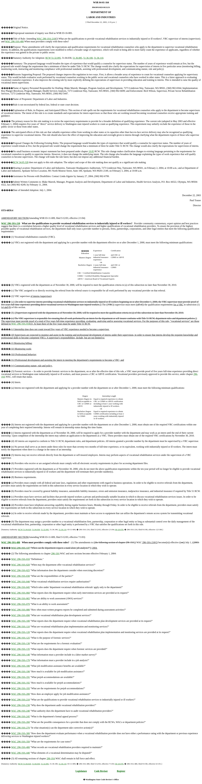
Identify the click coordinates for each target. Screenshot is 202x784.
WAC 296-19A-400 (20, 747)
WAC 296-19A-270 (20, 727)
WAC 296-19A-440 (20, 753)
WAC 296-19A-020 (20, 564)
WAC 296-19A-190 (20, 671)
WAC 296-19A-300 (20, 733)
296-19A (55, 553)
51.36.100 (88, 58)
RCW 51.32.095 (53, 58)
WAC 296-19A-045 (20, 587)
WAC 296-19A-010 (20, 324)
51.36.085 (77, 58)
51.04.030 (36, 529)
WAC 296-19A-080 (20, 609)
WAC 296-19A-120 (20, 632)
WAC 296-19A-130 (20, 643)
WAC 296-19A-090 (20, 615)
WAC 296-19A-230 (20, 705)
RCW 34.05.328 (20, 162)
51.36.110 (98, 58)
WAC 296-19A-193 (20, 688)
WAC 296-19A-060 (20, 593)
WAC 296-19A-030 (20, 576)
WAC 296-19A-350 (20, 741)
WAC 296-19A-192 (20, 683)
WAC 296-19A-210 (46, 38)
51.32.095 (45, 529)
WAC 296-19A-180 (20, 666)
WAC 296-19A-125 (20, 638)
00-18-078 (119, 529)
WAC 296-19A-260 (20, 722)
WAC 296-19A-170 (20, 660)
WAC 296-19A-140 (20, 654)
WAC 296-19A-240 (20, 711)
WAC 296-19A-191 (20, 677)
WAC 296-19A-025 (20, 570)
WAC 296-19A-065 (20, 598)
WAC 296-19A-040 (20, 581)
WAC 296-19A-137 (20, 548)
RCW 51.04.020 (24, 529)
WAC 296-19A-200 (20, 694)
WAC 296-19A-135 (20, 649)
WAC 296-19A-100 (20, 621)
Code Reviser (101, 771)
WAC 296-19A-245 (20, 716)
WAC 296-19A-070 (20, 604)
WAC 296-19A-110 (20, 626)
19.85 (91, 151)
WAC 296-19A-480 (14, 41)
